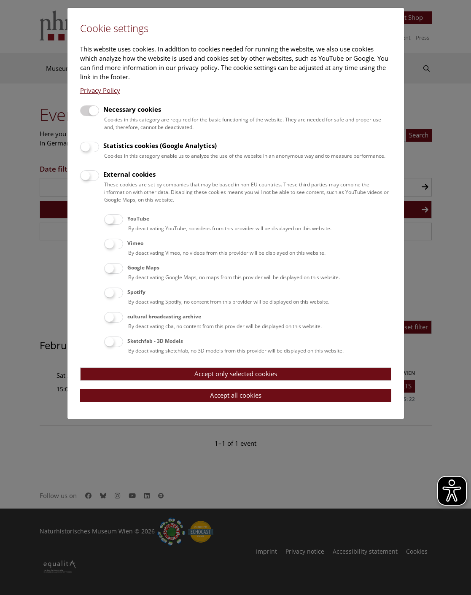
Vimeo (135, 243)
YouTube (138, 218)
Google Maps (143, 267)
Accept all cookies (235, 395)
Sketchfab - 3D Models (155, 341)
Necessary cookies (132, 109)
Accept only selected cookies (235, 373)
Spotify (136, 292)
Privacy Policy (100, 90)
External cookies (129, 174)
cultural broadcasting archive (164, 316)
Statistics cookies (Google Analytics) (160, 145)
